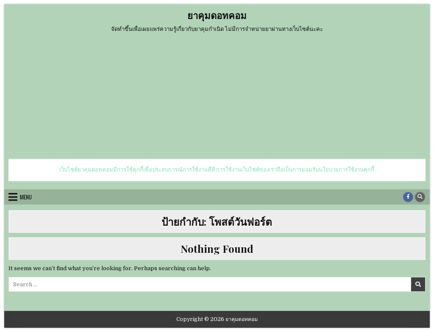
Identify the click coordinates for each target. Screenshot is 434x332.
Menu (26, 197)
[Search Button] (420, 197)
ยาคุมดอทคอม (217, 15)
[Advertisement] (217, 95)
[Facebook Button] (408, 197)
